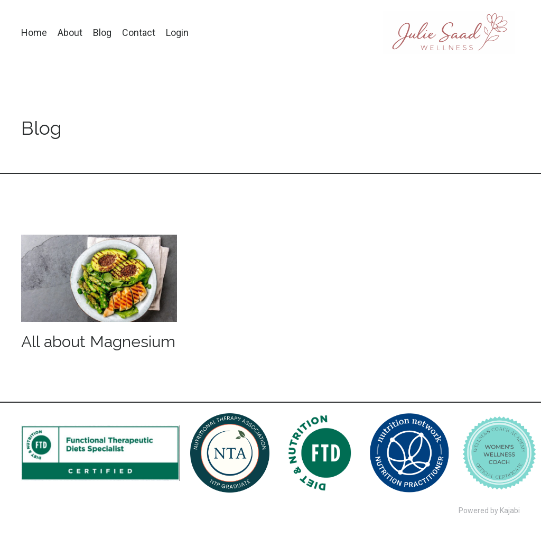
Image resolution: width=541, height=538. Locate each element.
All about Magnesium (98, 341)
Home (34, 32)
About (70, 32)
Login (177, 32)
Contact (138, 32)
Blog (102, 32)
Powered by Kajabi (489, 510)
